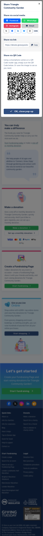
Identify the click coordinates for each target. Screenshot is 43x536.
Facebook (12, 20)
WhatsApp (30, 20)
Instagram (12, 25)
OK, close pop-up (21, 111)
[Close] (39, 4)
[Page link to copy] (16, 45)
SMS (36, 31)
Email (30, 25)
